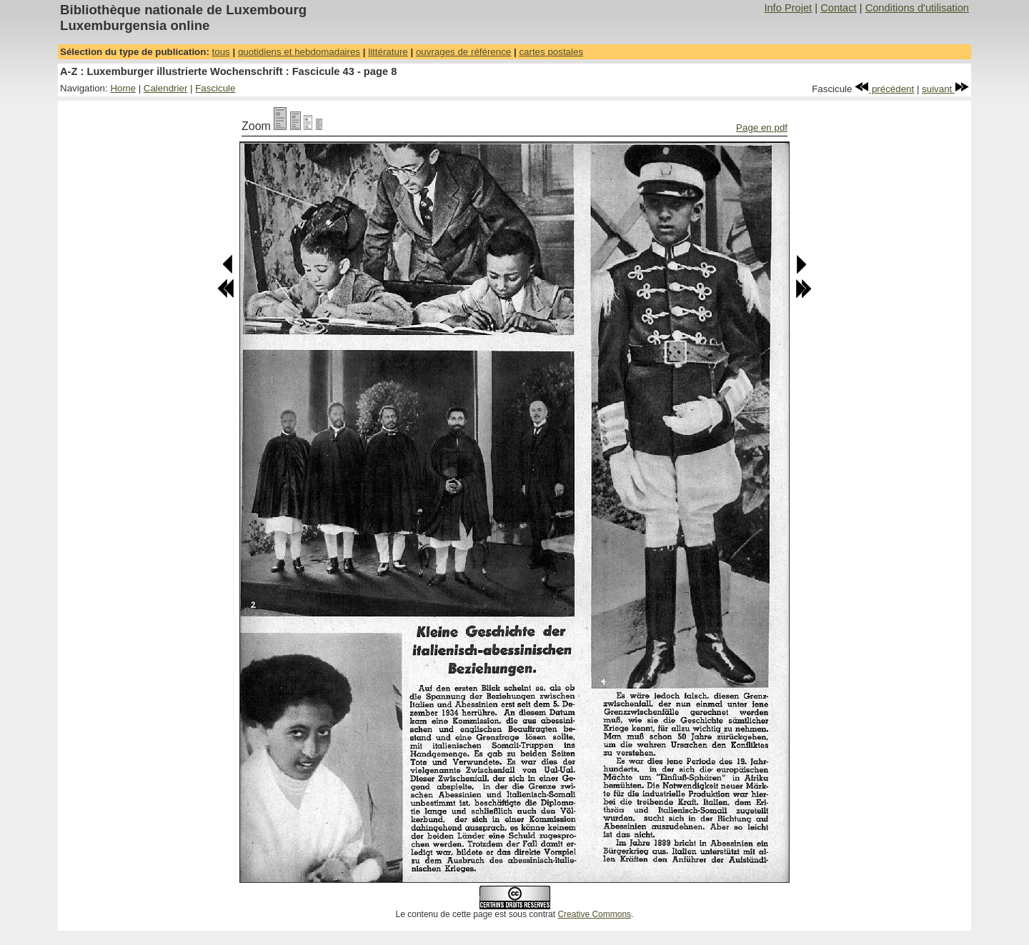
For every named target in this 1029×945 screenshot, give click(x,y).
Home (123, 88)
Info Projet (788, 8)
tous (221, 51)
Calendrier (166, 88)
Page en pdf (761, 127)
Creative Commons (594, 914)
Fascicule (215, 88)
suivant (945, 89)
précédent (884, 89)
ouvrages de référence (463, 51)
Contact (838, 8)
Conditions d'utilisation (917, 8)
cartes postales (551, 51)
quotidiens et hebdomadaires (299, 51)
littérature (388, 51)
